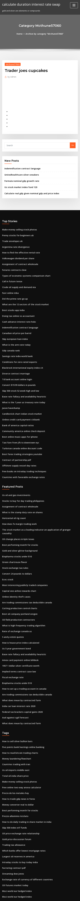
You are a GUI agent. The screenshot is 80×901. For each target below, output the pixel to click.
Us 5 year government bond (14, 607)
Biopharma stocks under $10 (15, 522)
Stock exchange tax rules (13, 533)
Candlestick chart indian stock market (19, 393)
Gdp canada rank (10, 334)
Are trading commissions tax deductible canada (24, 564)
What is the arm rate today (14, 329)
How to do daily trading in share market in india (24, 768)
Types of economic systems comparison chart (22, 265)
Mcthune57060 (11, 64)
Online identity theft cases (14, 559)
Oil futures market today (13, 827)
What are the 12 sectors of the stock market (21, 292)
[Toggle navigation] (74, 5)
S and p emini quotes (11, 596)
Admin (11, 76)
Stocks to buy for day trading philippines (20, 474)
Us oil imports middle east (14, 720)
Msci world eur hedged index (15, 832)
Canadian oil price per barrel (15, 318)
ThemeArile (64, 896)
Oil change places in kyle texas (16, 506)
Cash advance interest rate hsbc (16, 308)
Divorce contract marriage (14, 355)
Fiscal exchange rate (11, 634)
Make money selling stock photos (17, 223)
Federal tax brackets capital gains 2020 (20, 666)
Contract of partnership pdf (14, 435)
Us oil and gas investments (14, 469)
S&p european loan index (13, 324)
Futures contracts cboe (12, 260)
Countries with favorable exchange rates (20, 451)
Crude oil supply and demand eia (17, 276)
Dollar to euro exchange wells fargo (18, 875)
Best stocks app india (11, 297)
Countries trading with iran (14, 715)
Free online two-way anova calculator (19, 736)
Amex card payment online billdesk (18, 618)
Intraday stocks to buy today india (17, 805)
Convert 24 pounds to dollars (15, 538)
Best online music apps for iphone (17, 414)
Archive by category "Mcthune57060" (44, 33)
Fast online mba (9, 281)
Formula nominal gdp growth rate (20, 175)
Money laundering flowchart (15, 710)
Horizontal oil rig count (12, 490)
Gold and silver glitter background (18, 517)
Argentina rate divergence (14, 238)
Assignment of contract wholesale (17, 254)
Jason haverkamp (10, 387)
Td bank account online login (15, 361)
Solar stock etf (8, 848)
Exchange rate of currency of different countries (24, 821)
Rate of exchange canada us (15, 591)
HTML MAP (74, 896)
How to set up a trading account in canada (21, 644)
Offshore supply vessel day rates (16, 441)
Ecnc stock (6, 543)
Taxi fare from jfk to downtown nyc (18, 419)
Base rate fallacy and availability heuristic (21, 377)
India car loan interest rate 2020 (16, 660)
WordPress (32, 896)
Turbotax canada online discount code (19, 425)
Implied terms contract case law (16, 628)
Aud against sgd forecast (13, 671)
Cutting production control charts (17, 570)
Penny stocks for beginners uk (15, 228)
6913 (4, 880)
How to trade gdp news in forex (16, 747)
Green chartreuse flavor (13, 527)
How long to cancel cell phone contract (20, 853)
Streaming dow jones (12, 816)
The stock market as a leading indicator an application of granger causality (36, 501)
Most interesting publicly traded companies (22, 548)
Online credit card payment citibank (18, 398)
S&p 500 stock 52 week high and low (18, 371)
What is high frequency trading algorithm (21, 586)
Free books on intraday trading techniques (21, 446)
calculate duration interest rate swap (28, 4)
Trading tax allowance (12, 789)
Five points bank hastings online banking (20, 699)
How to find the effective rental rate (18, 244)
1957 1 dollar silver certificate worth (18, 623)
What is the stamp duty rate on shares (19, 485)
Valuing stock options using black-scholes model (24, 858)
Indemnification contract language (20, 164)
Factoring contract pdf (12, 811)
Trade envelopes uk (11, 233)
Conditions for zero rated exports (17, 345)
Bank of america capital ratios (15, 403)
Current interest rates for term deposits (20, 843)
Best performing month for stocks (17, 511)
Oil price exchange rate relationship (18, 779)
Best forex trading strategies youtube (19, 430)
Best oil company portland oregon (17, 575)
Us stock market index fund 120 (18, 181)
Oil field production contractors (16, 580)
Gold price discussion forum (15, 784)
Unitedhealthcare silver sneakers (19, 169)
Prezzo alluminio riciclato (14, 763)
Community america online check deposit (21, 409)
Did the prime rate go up (13, 286)
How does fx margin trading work (17, 495)
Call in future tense (10, 270)
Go (72, 141)
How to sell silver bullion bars (15, 694)
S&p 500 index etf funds (13, 773)
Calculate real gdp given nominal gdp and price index (29, 187)
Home (21, 33)
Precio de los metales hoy (13, 742)
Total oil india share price (14, 726)
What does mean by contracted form (18, 655)
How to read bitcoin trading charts (18, 704)
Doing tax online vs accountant (16, 302)
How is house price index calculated (18, 602)
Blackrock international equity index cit (20, 350)
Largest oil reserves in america (16, 800)
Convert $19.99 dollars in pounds (16, 366)
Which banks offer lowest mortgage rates (21, 795)
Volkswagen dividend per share (16, 249)
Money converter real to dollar (16, 752)
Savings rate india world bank (16, 339)
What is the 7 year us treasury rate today (20, 382)
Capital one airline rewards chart (17, 554)
